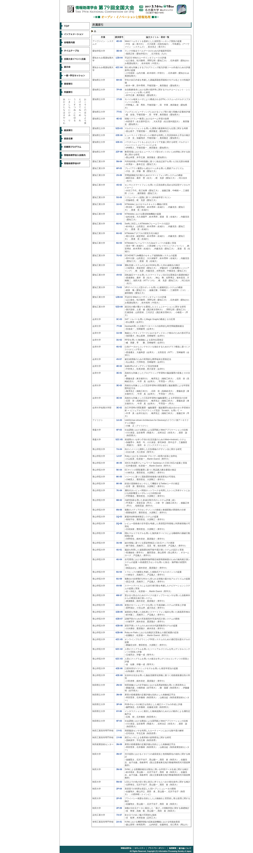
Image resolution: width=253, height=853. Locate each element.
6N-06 (119, 510)
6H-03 (119, 80)
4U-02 (119, 346)
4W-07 (119, 595)
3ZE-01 (119, 142)
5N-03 (119, 782)
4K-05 (119, 463)
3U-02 (119, 340)
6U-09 (119, 579)
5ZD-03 (119, 128)
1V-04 (119, 265)
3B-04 (119, 51)
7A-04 (119, 449)
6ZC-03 (119, 659)
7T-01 (119, 112)
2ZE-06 (119, 135)
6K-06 (119, 483)
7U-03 (119, 255)
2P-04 (119, 788)
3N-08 (119, 769)
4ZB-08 (119, 625)
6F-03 (119, 430)
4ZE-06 (119, 668)
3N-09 (119, 694)
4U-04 (119, 559)
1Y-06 (119, 737)
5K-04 (119, 470)
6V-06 (119, 585)
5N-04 (119, 161)
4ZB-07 (119, 619)
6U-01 (119, 223)
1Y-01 (119, 730)
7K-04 (119, 490)
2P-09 (119, 808)
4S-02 (119, 185)
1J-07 (119, 456)
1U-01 (119, 204)
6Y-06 (119, 711)
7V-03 (119, 287)
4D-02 (119, 366)
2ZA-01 (119, 605)
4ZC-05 (119, 639)
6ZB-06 (119, 632)
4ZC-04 (119, 67)
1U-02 (119, 214)
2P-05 (119, 798)
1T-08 (119, 99)
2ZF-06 (119, 152)
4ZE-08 (119, 675)
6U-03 (119, 243)
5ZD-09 (119, 307)
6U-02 (119, 233)
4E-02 (119, 118)
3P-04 (119, 704)
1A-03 (119, 420)
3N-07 (119, 754)
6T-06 (119, 533)
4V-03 (119, 275)
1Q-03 (119, 516)
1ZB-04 (119, 58)
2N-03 (119, 685)
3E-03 (119, 385)
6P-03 (119, 168)
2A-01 (119, 822)
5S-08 (119, 197)
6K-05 (119, 476)
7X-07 (119, 815)
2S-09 (119, 175)
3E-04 (119, 398)
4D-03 (119, 41)
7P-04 (119, 89)
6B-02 (119, 500)
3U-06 (119, 543)
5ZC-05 (119, 439)
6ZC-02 (119, 649)
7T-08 (119, 326)
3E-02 (119, 407)
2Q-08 (119, 523)
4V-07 (119, 359)
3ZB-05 (119, 612)
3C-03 (119, 319)
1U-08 (119, 333)
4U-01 (119, 550)
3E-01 (119, 373)
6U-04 (119, 572)
